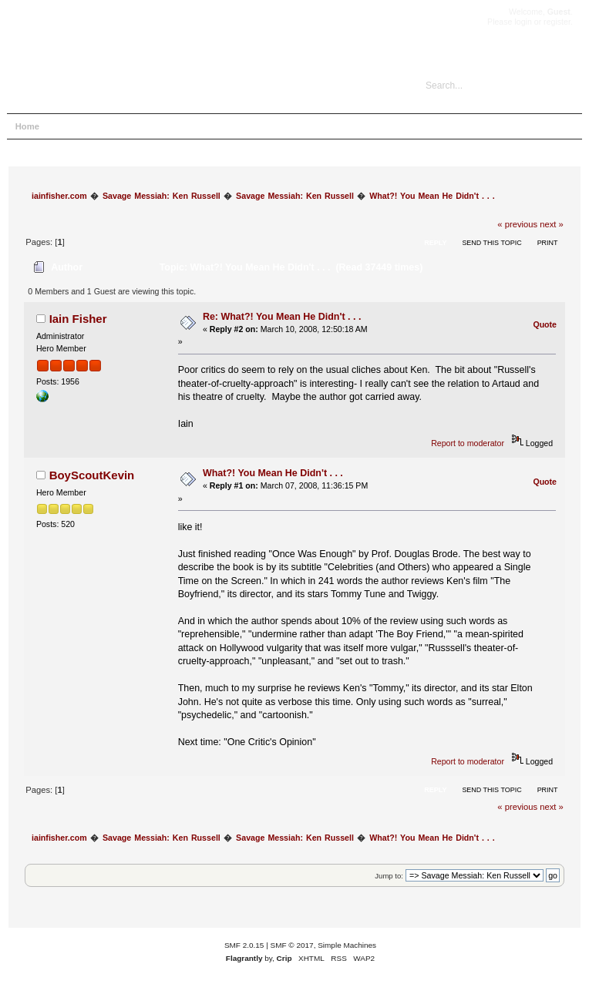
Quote (545, 324)
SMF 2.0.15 (244, 945)
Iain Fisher (78, 318)
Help (67, 126)
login (522, 21)
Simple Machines (347, 945)
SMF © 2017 (292, 945)
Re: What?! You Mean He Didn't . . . (282, 316)
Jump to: (389, 875)
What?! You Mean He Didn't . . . (273, 473)
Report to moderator (467, 443)
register (557, 21)
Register (196, 126)
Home (27, 126)
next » (552, 224)
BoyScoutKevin (92, 475)
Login (150, 126)
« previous (517, 224)
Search (108, 126)
